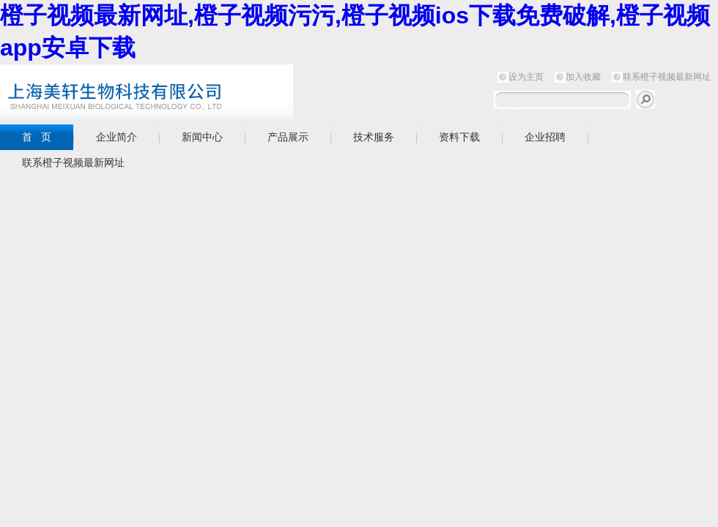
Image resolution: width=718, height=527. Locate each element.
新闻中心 (202, 137)
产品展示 (287, 137)
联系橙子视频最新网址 (667, 77)
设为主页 (526, 77)
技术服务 (373, 137)
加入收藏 (583, 77)
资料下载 (459, 137)
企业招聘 (545, 137)
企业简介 (116, 137)
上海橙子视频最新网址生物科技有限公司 (183, 91)
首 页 (36, 137)
